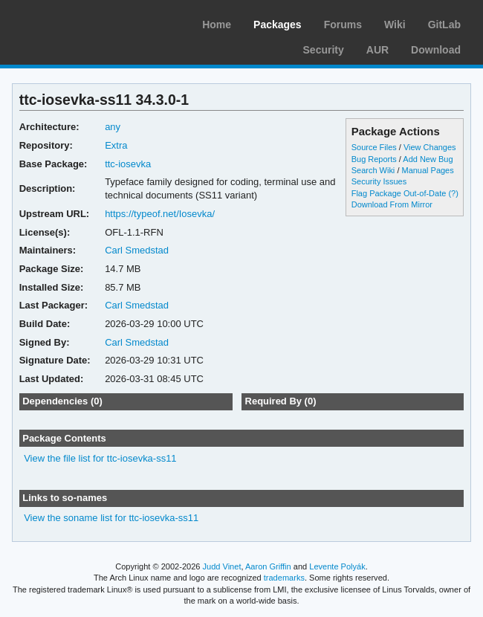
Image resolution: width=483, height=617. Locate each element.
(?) (453, 193)
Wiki (395, 24)
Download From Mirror (391, 204)
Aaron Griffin (268, 566)
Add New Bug (428, 159)
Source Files (374, 147)
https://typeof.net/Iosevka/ (160, 213)
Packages (277, 24)
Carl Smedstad (137, 250)
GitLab (444, 24)
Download (436, 50)
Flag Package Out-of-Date (399, 193)
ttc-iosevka (128, 163)
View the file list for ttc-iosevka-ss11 (100, 458)
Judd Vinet (222, 566)
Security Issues (378, 181)
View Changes (429, 147)
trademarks (284, 577)
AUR (377, 50)
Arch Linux (81, 22)
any (112, 126)
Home (216, 24)
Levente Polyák (337, 566)
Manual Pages (427, 170)
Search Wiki (373, 170)
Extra (116, 145)
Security (323, 50)
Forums (343, 24)
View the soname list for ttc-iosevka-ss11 (111, 517)
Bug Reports (374, 159)
